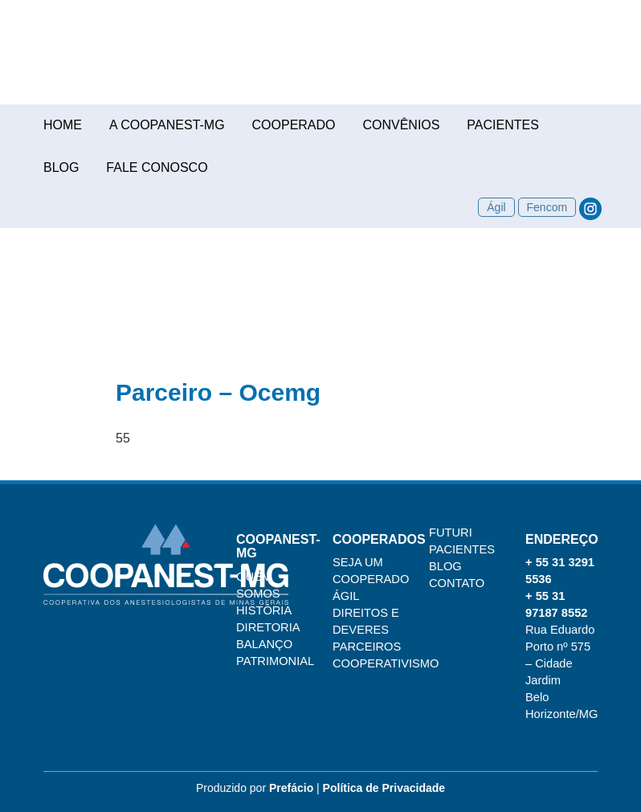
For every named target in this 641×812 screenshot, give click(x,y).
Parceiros (367, 646)
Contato (456, 583)
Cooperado (294, 125)
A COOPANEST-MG (167, 125)
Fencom (547, 207)
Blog (61, 167)
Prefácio (291, 787)
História (264, 610)
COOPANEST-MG (320, 60)
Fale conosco (156, 167)
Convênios (400, 125)
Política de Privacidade (384, 787)
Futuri (450, 532)
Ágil (496, 207)
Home (62, 125)
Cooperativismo (386, 663)
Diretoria (268, 627)
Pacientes (503, 125)
